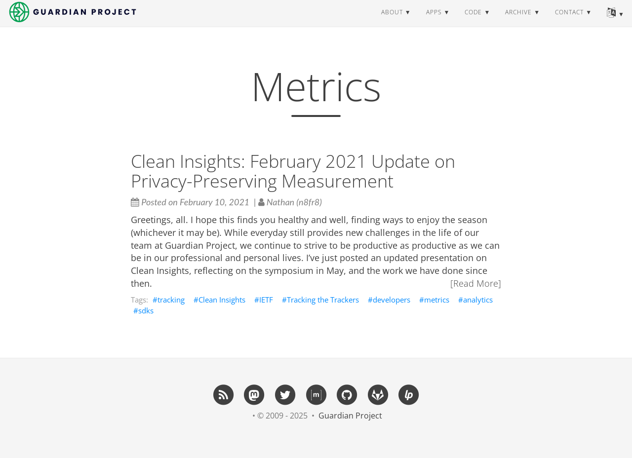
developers (391, 300)
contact (569, 22)
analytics (478, 300)
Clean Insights (221, 300)
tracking (171, 300)
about (392, 22)
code (473, 22)
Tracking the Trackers (323, 300)
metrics (436, 300)
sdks (146, 310)
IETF (266, 300)
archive (518, 22)
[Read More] (475, 283)
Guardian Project (350, 415)
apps (434, 22)
